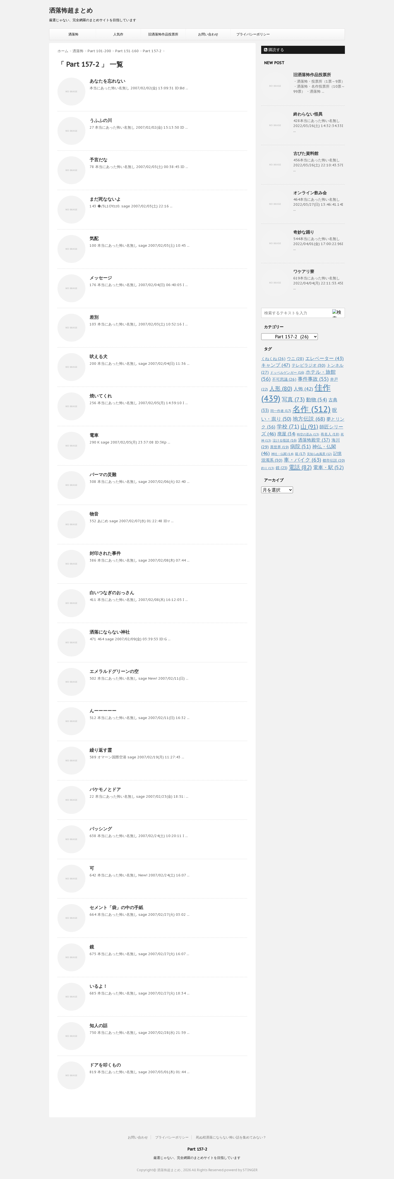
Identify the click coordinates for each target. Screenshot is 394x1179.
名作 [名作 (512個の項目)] (311, 409)
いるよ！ (98, 986)
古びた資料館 (305, 153)
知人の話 (98, 1025)
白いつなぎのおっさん (112, 592)
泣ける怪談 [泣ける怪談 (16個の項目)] (285, 440)
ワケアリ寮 (303, 271)
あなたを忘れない (107, 81)
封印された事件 (105, 553)
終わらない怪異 (308, 114)
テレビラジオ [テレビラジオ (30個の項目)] (308, 365)
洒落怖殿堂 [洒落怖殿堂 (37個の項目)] (314, 440)
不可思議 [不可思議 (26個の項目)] (284, 379)
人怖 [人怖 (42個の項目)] (303, 389)
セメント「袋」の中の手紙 (116, 907)
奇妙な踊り (303, 232)
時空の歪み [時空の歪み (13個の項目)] (308, 434)
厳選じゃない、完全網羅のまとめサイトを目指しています (197, 1158)
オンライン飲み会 (310, 192)
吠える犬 (98, 356)
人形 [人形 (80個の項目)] (280, 388)
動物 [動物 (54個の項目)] (316, 399)
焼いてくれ (101, 396)
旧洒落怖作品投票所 (163, 34)
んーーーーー (103, 710)
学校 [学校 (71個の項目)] (288, 426)
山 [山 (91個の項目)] (309, 426)
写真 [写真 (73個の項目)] (293, 399)
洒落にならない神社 (110, 632)
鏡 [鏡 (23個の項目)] (281, 467)
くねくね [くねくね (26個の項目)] (273, 358)
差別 (94, 317)
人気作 (118, 34)
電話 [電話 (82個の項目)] (300, 467)
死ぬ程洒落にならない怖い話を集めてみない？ (231, 1137)
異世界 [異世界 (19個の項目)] (279, 447)
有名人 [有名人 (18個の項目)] (330, 434)
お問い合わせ (208, 34)
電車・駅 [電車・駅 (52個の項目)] (328, 467)
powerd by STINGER (241, 1170)
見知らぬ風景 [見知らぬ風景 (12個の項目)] (319, 454)
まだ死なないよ (105, 199)
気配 (94, 238)
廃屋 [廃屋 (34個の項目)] (286, 434)
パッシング (101, 828)
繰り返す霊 (101, 750)
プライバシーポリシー (253, 34)
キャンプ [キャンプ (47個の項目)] (275, 365)
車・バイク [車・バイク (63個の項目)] (302, 459)
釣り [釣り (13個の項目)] (267, 468)
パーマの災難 (103, 474)
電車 (94, 435)
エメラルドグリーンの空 (114, 671)
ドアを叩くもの (105, 1065)
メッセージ (101, 278)
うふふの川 (101, 120)
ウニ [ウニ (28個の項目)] (295, 358)
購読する (274, 49)
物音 (94, 514)
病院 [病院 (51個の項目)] (300, 446)
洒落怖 (73, 34)
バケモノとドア (105, 789)
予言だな (98, 159)
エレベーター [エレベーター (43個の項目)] (324, 358)
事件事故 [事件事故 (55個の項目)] (313, 379)
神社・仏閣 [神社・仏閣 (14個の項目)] (282, 454)
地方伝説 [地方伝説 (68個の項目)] (309, 418)
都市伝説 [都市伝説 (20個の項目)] (334, 460)
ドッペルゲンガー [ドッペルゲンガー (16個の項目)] (287, 372)
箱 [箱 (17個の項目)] (300, 453)
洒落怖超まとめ (71, 10)
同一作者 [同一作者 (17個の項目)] (280, 410)
